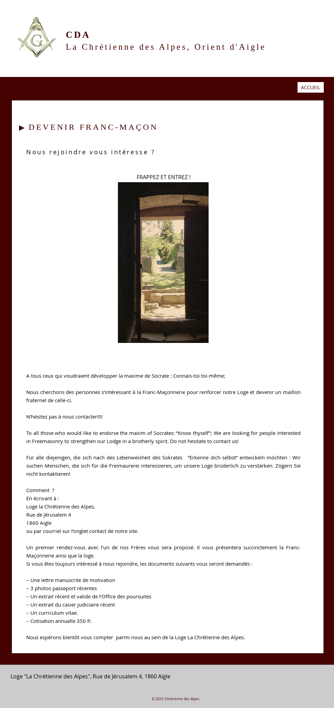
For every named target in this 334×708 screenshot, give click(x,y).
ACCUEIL (310, 87)
